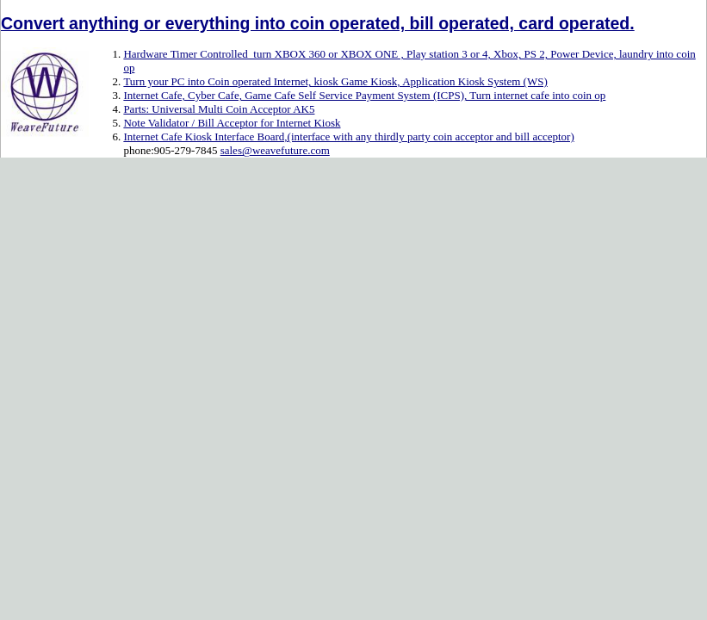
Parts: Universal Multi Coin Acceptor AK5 (218, 108)
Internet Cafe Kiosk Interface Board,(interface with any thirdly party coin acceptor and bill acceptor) (348, 136)
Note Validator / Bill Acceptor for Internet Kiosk (231, 122)
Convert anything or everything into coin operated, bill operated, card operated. (318, 23)
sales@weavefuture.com (275, 150)
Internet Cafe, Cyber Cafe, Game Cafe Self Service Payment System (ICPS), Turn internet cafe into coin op (364, 95)
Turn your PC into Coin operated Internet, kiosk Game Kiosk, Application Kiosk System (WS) (335, 81)
